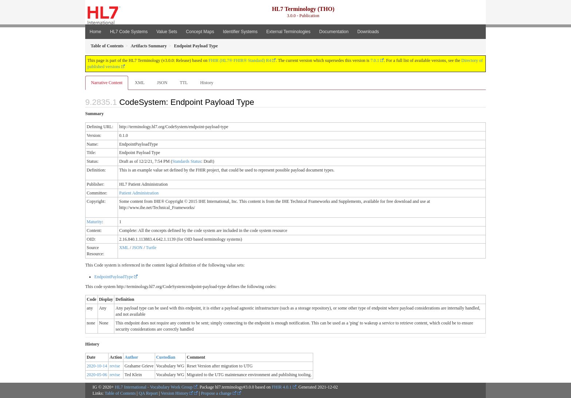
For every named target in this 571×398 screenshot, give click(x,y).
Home (95, 31)
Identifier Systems (240, 31)
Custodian (166, 357)
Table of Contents (120, 393)
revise (115, 366)
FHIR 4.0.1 (281, 387)
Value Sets (166, 31)
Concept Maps (200, 31)
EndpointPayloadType (113, 276)
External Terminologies (288, 31)
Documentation (333, 31)
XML (140, 82)
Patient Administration (138, 193)
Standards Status (186, 161)
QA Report (148, 393)
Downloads (368, 31)
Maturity (94, 221)
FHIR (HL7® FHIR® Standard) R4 (240, 60)
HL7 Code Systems (128, 31)
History (206, 82)
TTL (184, 82)
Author (131, 357)
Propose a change (218, 393)
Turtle (151, 247)
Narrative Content (106, 82)
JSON (162, 82)
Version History (177, 393)
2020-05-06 (97, 374)
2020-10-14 (97, 366)
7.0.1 (374, 60)
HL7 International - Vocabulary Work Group (154, 387)
